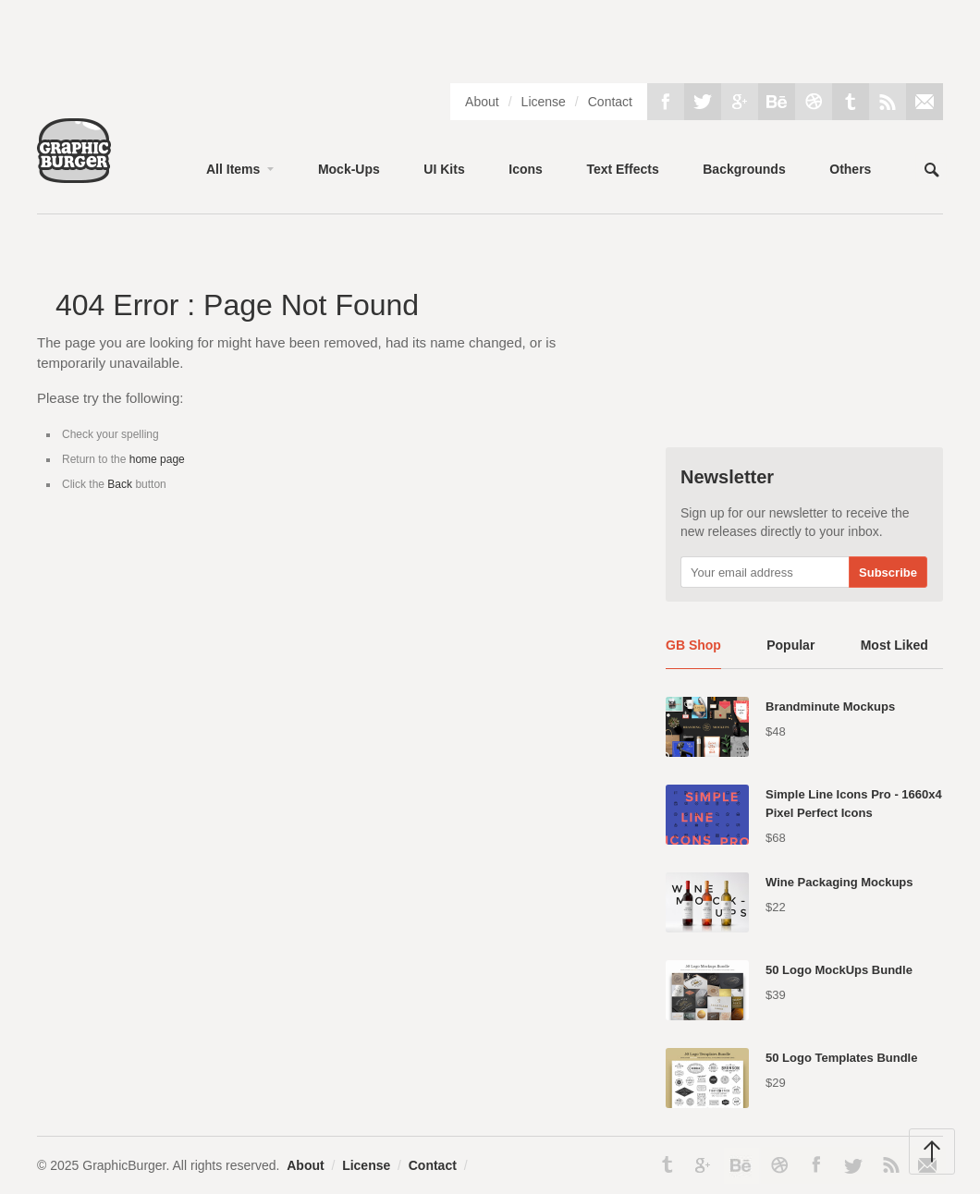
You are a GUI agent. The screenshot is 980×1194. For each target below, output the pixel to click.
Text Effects (622, 169)
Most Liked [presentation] (894, 645)
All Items (233, 169)
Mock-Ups (349, 169)
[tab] (693, 652)
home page (157, 459)
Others (850, 169)
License (543, 101)
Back (119, 484)
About (482, 101)
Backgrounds (744, 169)
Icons (525, 169)
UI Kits (443, 169)
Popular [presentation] (790, 645)
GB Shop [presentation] (693, 645)
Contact (610, 101)
